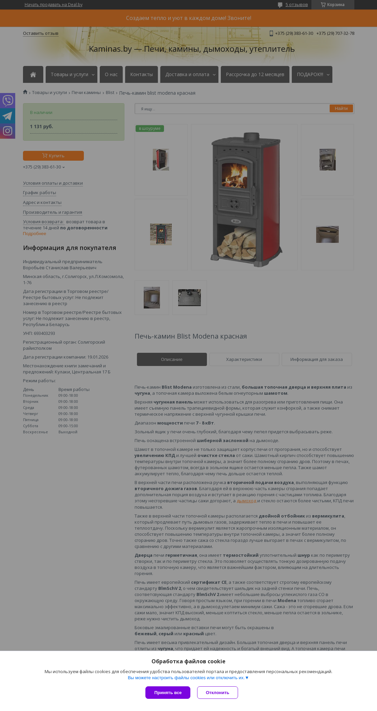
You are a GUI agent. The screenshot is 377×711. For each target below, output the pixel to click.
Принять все (168, 692)
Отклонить (217, 692)
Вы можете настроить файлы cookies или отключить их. (186, 677)
